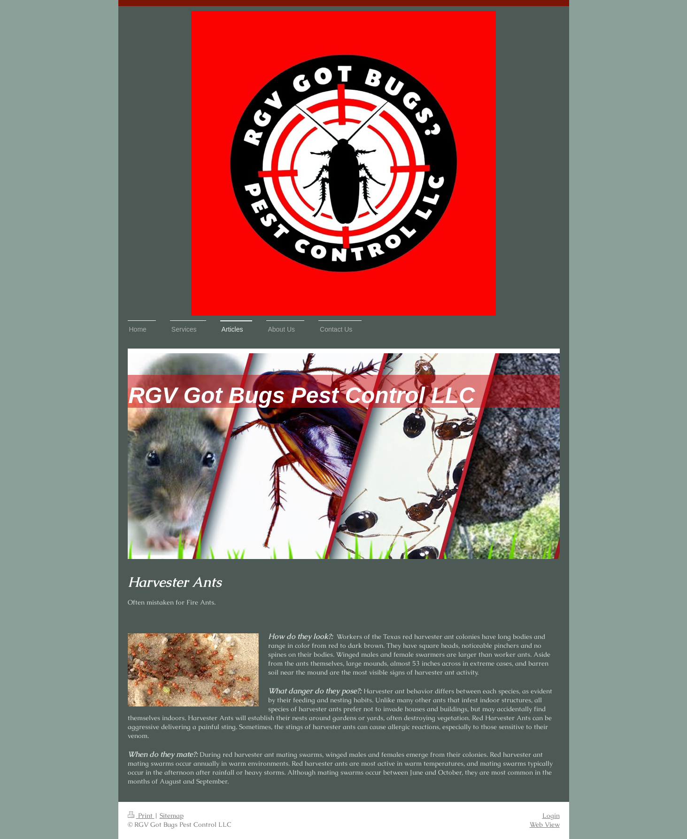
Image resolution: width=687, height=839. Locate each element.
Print (141, 815)
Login (551, 815)
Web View (545, 824)
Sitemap (172, 815)
